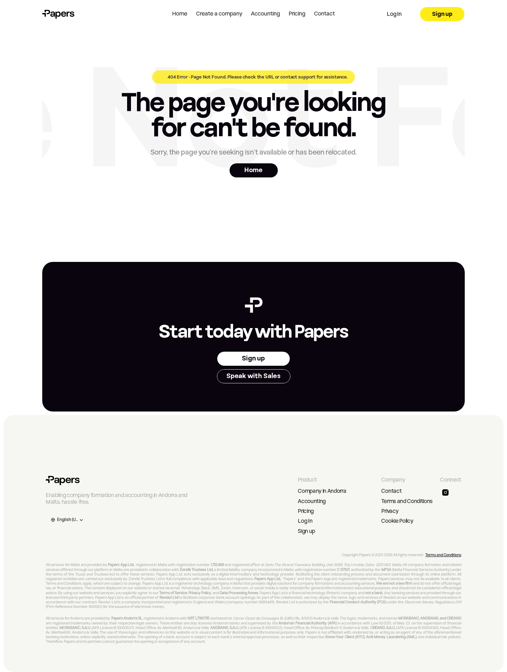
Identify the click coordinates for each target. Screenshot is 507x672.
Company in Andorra (322, 491)
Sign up (306, 531)
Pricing (297, 14)
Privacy (389, 511)
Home (179, 14)
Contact (324, 14)
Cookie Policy (397, 521)
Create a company (219, 14)
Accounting (265, 14)
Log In (305, 521)
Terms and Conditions (407, 501)
